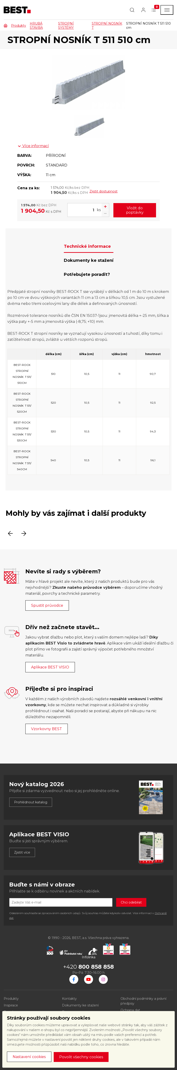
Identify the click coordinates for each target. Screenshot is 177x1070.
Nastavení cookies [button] (29, 1057)
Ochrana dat (130, 1010)
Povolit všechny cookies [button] (81, 1057)
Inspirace (11, 1005)
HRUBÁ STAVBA (36, 25)
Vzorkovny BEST (46, 729)
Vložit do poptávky (135, 210)
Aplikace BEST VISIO (50, 667)
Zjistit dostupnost (103, 191)
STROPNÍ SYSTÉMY (66, 25)
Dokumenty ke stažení (80, 1005)
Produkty (18, 25)
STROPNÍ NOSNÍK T (107, 25)
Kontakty (69, 999)
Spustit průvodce (47, 605)
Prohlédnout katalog (30, 802)
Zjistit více (22, 852)
